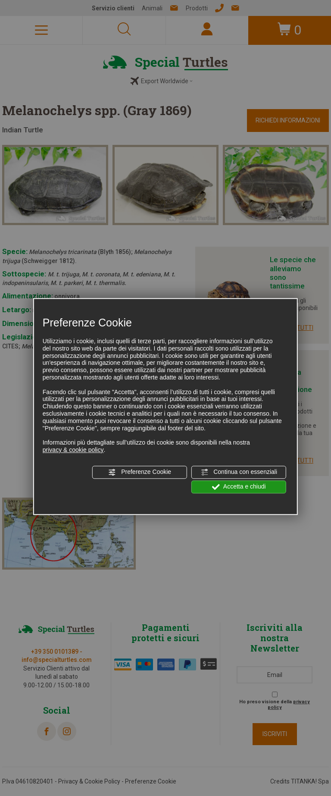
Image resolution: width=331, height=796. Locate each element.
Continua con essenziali (238, 472)
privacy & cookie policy (73, 449)
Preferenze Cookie (139, 472)
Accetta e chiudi (239, 487)
